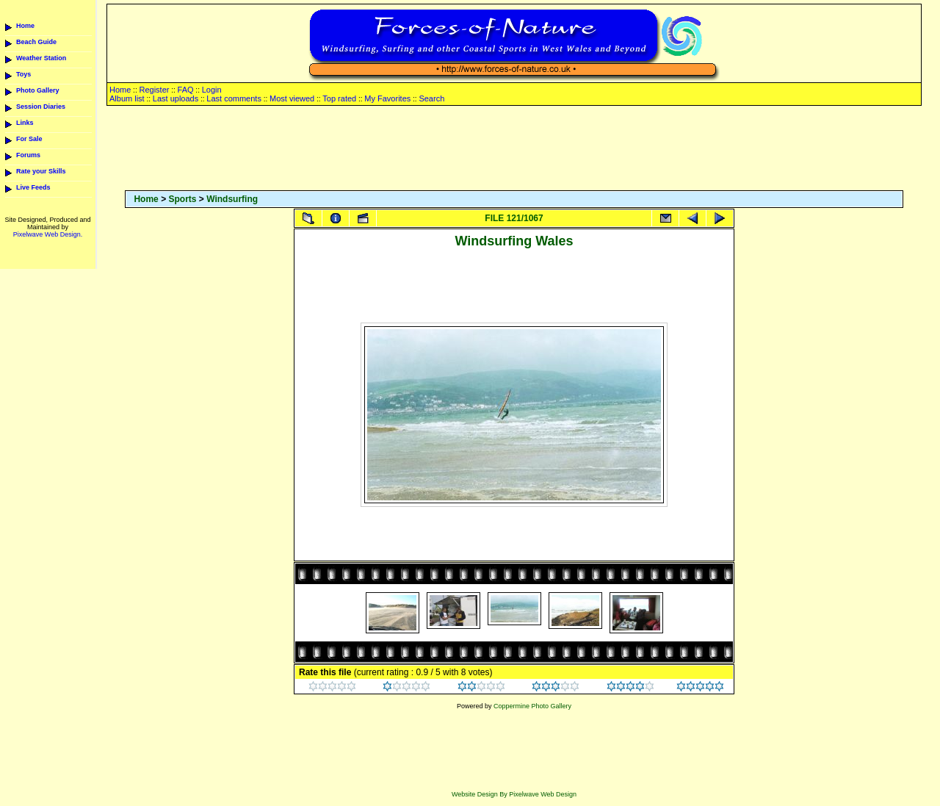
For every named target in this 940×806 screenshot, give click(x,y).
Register (154, 89)
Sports (182, 199)
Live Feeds (33, 187)
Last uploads (175, 98)
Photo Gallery (37, 90)
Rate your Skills (41, 171)
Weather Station (41, 58)
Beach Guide (36, 42)
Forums (28, 155)
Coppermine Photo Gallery (532, 706)
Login (212, 89)
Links (25, 122)
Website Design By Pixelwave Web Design (514, 794)
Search (431, 98)
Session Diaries (40, 106)
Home (25, 25)
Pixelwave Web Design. (47, 234)
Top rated (339, 98)
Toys (23, 74)
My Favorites (387, 98)
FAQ (186, 89)
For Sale (29, 139)
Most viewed (292, 98)
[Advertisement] (514, 149)
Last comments (233, 98)
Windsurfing (232, 199)
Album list (127, 98)
